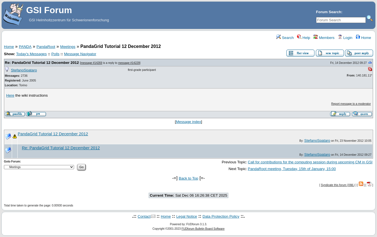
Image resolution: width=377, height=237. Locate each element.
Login (345, 38)
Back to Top (188, 178)
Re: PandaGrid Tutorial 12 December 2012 (42, 63)
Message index (188, 122)
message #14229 (129, 62)
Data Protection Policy (221, 216)
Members (323, 38)
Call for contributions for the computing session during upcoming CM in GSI (310, 162)
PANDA (25, 47)
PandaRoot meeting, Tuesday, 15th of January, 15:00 (292, 169)
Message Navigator (80, 54)
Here (10, 95)
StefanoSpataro (24, 70)
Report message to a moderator (351, 103)
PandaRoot (45, 47)
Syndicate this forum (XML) (338, 185)
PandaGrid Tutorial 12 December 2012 (53, 134)
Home (363, 38)
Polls (55, 54)
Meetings (67, 47)
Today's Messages (31, 54)
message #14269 (91, 62)
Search (285, 38)
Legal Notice (186, 216)
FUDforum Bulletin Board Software (202, 228)
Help (303, 38)
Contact (144, 216)
